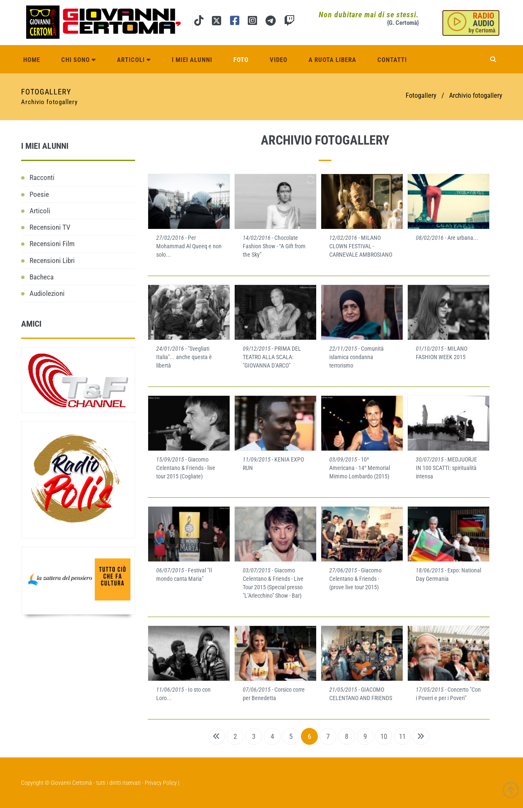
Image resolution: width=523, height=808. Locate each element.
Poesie (39, 194)
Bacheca (42, 277)
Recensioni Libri (52, 260)
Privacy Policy (161, 782)
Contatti (392, 60)
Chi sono (78, 60)
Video (278, 60)
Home (31, 60)
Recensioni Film (52, 243)
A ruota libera (332, 60)
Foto (241, 60)
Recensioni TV (50, 227)
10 (383, 736)
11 (402, 736)
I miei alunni (192, 60)
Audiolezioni (47, 293)
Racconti (42, 177)
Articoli (134, 60)
